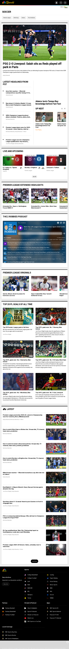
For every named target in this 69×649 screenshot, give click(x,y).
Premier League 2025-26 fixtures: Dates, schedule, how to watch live (22, 545)
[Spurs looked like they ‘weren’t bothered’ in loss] (44, 283)
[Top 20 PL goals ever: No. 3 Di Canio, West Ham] (51, 349)
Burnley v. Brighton (31, 167)
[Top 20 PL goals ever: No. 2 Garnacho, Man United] (18, 349)
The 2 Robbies (31, 17)
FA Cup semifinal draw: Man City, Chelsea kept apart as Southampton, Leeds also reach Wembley (20, 531)
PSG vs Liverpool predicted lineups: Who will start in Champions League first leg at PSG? (23, 516)
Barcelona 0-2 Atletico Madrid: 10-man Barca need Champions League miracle (18, 104)
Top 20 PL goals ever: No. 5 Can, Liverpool (49, 392)
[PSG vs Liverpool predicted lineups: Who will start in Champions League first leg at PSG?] (56, 521)
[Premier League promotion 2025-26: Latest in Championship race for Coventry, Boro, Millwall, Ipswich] (56, 420)
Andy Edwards (6, 75)
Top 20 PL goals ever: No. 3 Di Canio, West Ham (51, 360)
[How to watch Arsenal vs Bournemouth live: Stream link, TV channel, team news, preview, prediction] (56, 448)
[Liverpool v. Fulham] (56, 160)
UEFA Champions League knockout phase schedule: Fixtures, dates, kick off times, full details (18, 116)
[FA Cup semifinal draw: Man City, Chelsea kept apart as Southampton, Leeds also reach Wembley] (56, 535)
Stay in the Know (6, 577)
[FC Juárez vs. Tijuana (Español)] (12, 160)
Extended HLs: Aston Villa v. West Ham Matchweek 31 (44, 207)
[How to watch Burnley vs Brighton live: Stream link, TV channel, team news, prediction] (56, 463)
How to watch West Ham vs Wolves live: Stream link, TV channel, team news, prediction (23, 430)
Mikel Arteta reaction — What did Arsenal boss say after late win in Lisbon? (23, 473)
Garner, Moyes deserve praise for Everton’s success (14, 294)
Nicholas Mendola (10, 119)
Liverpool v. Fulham (53, 167)
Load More (34, 561)
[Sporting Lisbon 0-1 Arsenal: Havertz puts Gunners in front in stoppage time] (56, 506)
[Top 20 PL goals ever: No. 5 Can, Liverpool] (51, 381)
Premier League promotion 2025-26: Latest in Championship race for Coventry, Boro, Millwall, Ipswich (22, 415)
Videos (23, 17)
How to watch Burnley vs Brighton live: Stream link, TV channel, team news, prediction (23, 459)
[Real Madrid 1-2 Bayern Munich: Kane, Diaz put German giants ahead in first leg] (56, 492)
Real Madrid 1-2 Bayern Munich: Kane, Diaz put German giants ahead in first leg (23, 488)
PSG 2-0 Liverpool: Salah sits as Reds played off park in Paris (32, 65)
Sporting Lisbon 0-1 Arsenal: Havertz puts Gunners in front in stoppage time (23, 502)
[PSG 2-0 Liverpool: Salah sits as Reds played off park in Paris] (34, 43)
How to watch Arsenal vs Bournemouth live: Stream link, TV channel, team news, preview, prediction (22, 444)
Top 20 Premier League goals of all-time (16, 327)
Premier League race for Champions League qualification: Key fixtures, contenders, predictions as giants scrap (17, 140)
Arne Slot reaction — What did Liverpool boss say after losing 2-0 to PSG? (18, 92)
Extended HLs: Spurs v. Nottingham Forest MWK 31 (14, 207)
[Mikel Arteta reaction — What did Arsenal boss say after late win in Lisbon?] (56, 477)
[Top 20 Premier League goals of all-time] (18, 316)
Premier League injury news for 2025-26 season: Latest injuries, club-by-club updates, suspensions (18, 128)
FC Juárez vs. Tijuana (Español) (10, 168)
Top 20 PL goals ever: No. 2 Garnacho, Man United (17, 360)
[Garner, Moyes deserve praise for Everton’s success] (16, 283)
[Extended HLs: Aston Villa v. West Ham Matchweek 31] (44, 195)
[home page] (8, 2)
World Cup (16, 17)
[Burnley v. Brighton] (34, 160)
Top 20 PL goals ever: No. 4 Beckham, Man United (16, 393)
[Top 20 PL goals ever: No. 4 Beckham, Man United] (18, 381)
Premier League (7, 17)
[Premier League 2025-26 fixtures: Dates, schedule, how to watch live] (56, 549)
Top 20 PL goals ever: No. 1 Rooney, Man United (49, 328)
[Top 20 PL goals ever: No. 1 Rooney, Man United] (51, 316)
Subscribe (5, 584)
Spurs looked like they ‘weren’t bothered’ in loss (41, 294)
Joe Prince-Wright (10, 143)
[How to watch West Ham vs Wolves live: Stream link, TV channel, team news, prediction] (56, 434)
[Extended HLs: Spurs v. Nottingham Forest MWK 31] (16, 195)
